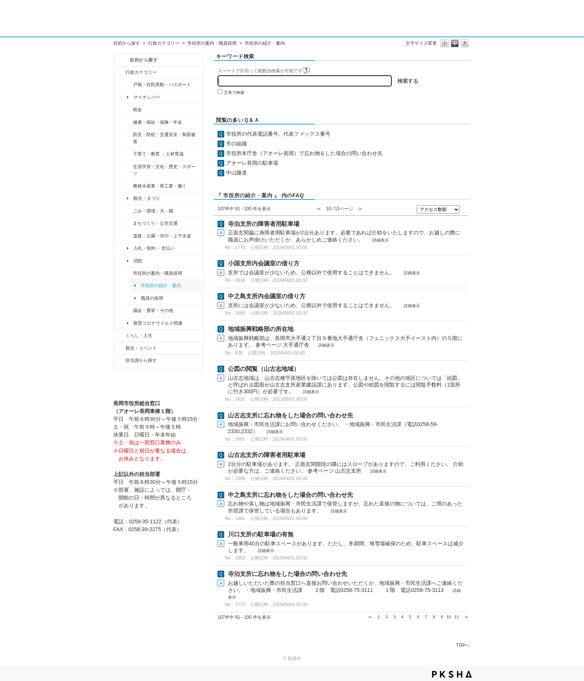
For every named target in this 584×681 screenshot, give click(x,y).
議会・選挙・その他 (153, 310)
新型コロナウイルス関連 (157, 323)
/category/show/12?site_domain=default (120, 335)
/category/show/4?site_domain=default (128, 122)
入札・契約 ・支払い (154, 248)
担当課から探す (141, 360)
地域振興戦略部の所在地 (260, 329)
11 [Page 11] (456, 617)
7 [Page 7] (426, 617)
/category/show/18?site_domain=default (120, 348)
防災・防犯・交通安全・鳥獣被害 (164, 138)
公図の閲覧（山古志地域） (263, 369)
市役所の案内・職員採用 (212, 43)
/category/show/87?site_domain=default (128, 236)
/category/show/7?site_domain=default (128, 84)
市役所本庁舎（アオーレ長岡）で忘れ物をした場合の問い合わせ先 (304, 153)
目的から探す (126, 43)
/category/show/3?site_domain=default (120, 72)
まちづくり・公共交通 (155, 223)
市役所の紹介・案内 (161, 285)
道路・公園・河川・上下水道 (162, 236)
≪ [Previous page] (370, 617)
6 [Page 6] (418, 617)
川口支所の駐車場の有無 (260, 534)
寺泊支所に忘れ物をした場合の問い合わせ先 (287, 574)
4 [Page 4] (402, 617)
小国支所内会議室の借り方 (263, 263)
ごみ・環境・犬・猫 (153, 211)
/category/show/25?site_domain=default (128, 138)
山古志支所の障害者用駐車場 (266, 455)
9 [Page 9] (442, 617)
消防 (137, 261)
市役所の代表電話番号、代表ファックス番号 (278, 134)
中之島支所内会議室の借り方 (266, 296)
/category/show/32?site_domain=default (128, 273)
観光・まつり (146, 198)
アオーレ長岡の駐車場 (252, 163)
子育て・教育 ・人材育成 (158, 154)
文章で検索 (234, 92)
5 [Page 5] (410, 617)
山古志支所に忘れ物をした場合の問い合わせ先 (290, 415)
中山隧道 (236, 173)
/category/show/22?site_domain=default (128, 211)
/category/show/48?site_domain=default (128, 154)
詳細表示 (380, 240)
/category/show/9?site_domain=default (120, 360)
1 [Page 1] (379, 617)
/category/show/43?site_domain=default (128, 170)
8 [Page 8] (434, 617)
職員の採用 (152, 298)
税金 (137, 109)
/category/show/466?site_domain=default (128, 310)
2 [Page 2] (386, 617)
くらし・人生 (139, 335)
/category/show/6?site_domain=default (128, 223)
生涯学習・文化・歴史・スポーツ (164, 170)
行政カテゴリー (164, 43)
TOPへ (463, 645)
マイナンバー (146, 97)
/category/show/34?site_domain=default (128, 186)
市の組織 (236, 143)
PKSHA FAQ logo (452, 674)
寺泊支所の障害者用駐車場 (263, 224)
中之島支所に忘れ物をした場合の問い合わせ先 (290, 495)
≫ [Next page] (466, 617)
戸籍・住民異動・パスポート (162, 84)
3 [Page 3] (394, 617)
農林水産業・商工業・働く (160, 186)
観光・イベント (141, 348)
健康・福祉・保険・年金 (157, 122)
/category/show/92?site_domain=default (128, 109)
